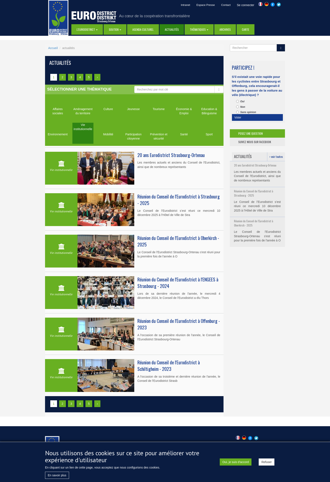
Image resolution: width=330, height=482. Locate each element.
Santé (184, 134)
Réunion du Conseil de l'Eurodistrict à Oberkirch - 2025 (178, 241)
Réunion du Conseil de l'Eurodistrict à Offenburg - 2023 (178, 324)
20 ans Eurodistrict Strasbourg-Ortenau (171, 155)
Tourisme (159, 109)
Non (240, 106)
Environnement (58, 134)
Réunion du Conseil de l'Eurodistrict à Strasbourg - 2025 (178, 199)
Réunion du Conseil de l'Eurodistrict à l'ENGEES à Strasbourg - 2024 (177, 282)
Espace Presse (205, 5)
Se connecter (245, 5)
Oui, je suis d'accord (235, 463)
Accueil (53, 48)
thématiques (199, 29)
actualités (172, 29)
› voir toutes (276, 156)
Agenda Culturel (143, 29)
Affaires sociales (57, 111)
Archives (225, 29)
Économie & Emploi (184, 111)
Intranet (185, 5)
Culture (108, 109)
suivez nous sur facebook (254, 142)
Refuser (266, 463)
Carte (245, 29)
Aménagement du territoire (82, 111)
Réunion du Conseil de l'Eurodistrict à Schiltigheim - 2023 (168, 365)
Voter (237, 117)
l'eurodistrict (87, 29)
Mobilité (108, 134)
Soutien (115, 29)
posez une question (250, 133)
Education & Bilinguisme (209, 111)
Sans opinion (246, 112)
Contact (226, 5)
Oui (240, 101)
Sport (209, 134)
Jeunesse (133, 109)
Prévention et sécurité (159, 136)
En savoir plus (57, 476)
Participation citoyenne (133, 136)
